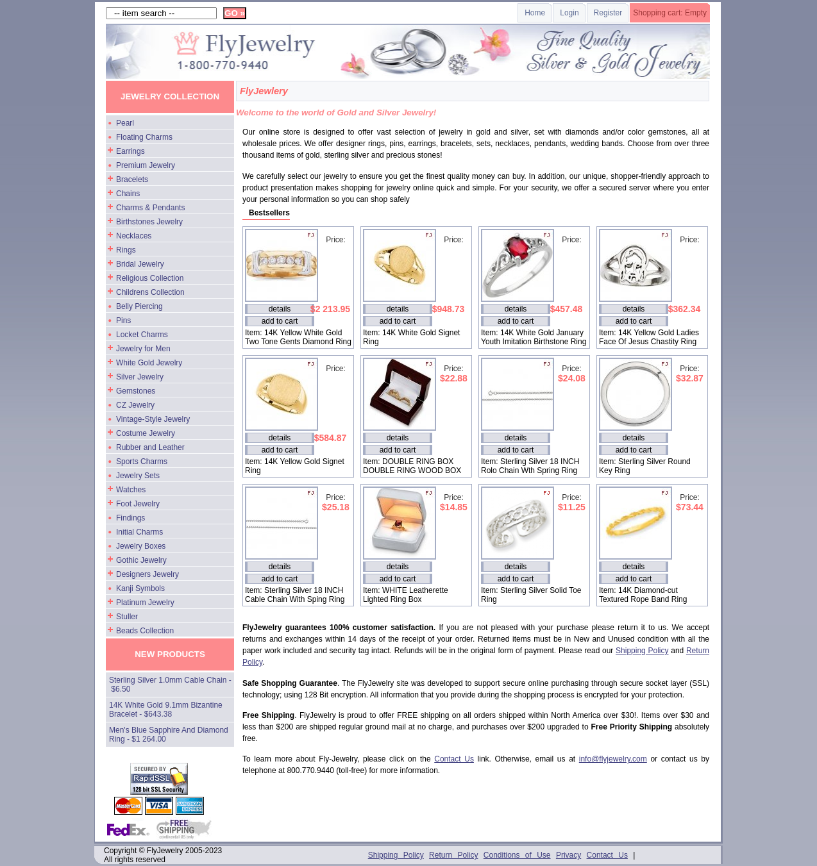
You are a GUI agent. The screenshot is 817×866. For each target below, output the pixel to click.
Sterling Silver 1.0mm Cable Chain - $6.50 (170, 685)
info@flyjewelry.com (613, 758)
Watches (131, 489)
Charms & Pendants (150, 207)
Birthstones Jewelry (149, 221)
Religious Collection (149, 278)
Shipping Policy (642, 650)
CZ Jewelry (135, 405)
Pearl (125, 123)
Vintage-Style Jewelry (153, 419)
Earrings (130, 151)
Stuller (127, 616)
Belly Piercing (139, 306)
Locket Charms (142, 334)
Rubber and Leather (150, 447)
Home (535, 12)
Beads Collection (145, 630)
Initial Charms (139, 532)
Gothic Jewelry (141, 560)
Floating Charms (144, 137)
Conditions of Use (517, 855)
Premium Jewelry (145, 165)
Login (569, 12)
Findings (130, 517)
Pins (123, 320)
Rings (126, 250)
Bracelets (132, 179)
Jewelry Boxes (140, 546)
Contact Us (454, 758)
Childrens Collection (150, 292)
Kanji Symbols (140, 588)
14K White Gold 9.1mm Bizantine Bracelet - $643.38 (166, 710)
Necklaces (133, 235)
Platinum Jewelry (145, 602)
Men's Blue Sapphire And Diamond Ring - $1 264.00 (168, 735)
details (280, 308)
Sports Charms (141, 461)
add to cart (280, 321)
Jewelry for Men (143, 348)
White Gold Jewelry (149, 362)
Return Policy (453, 855)
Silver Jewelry (140, 376)
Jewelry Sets (138, 475)
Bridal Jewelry (140, 264)
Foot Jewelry (138, 503)
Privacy (568, 855)
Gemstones (135, 391)
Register (608, 12)
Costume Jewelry (145, 433)
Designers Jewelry (147, 574)
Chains (128, 193)
